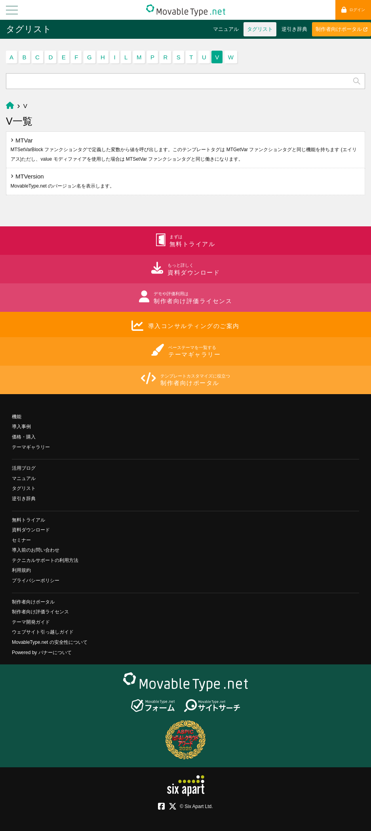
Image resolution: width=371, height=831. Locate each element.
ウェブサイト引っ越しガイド (43, 632)
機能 (16, 416)
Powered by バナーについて (42, 652)
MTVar (184, 149)
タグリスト (28, 29)
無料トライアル (28, 520)
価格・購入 (24, 437)
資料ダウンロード (31, 530)
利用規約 (21, 570)
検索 (356, 81)
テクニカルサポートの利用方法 (45, 560)
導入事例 (21, 426)
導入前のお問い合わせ (35, 550)
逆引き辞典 (294, 29)
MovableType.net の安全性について (50, 642)
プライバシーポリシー (35, 580)
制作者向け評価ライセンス (40, 612)
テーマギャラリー (31, 447)
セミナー (21, 540)
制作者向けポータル (341, 29)
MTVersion (63, 181)
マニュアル (226, 29)
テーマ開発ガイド (31, 622)
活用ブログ (24, 468)
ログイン (353, 10)
